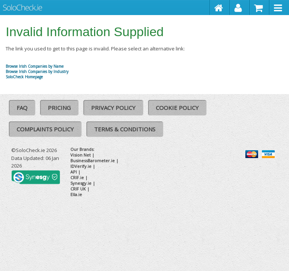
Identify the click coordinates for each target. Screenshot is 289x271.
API (73, 172)
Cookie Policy (177, 107)
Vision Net (80, 155)
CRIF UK (78, 189)
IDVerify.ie (80, 166)
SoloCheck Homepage (24, 76)
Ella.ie (76, 194)
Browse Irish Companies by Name (35, 66)
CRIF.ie (77, 177)
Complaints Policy (45, 129)
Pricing (59, 107)
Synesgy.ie (80, 183)
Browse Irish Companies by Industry (37, 71)
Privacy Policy (113, 107)
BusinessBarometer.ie (92, 160)
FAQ (22, 107)
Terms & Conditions (124, 129)
